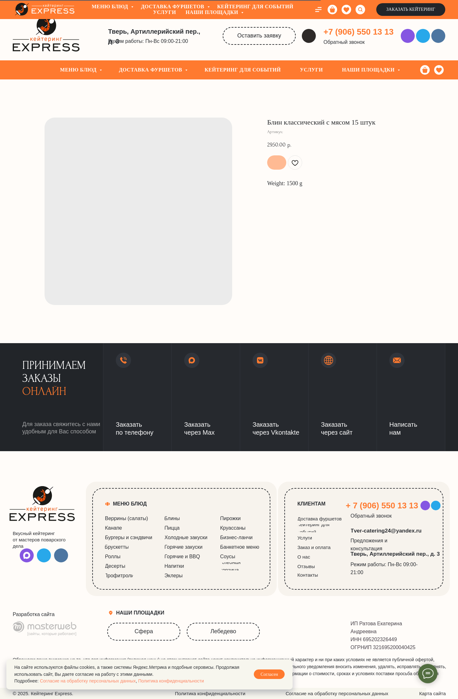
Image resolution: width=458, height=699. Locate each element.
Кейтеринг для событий (243, 69)
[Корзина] (425, 70)
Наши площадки (369, 69)
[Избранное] (439, 70)
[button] (347, 42)
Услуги (311, 69)
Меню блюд (79, 69)
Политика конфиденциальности (171, 680)
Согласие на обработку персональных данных (87, 680)
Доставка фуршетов (151, 69)
